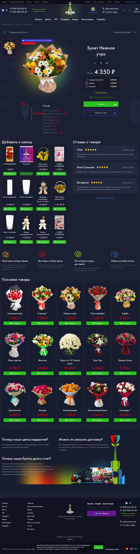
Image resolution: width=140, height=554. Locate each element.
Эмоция (42, 410)
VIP (55, 19)
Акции (75, 19)
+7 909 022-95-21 (18, 8)
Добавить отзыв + (105, 198)
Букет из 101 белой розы (70, 362)
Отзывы (88, 2)
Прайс (29, 2)
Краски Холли (125, 360)
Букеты (38, 19)
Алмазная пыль (14, 313)
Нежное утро (70, 313)
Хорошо (98, 547)
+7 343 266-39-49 (18, 11)
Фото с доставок (98, 2)
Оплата (36, 2)
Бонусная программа (17, 2)
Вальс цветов (14, 360)
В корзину (107, 104)
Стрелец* (42, 313)
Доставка (45, 2)
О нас (109, 2)
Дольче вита (15, 410)
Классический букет (97, 410)
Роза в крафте (98, 313)
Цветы (48, 19)
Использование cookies (111, 549)
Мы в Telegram (102, 513)
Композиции (87, 19)
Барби (125, 313)
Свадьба (101, 19)
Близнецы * (125, 410)
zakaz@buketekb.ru (131, 2)
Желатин (42, 360)
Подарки (64, 19)
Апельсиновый (70, 410)
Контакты (117, 2)
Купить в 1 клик (105, 113)
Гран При (97, 360)
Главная (4, 2)
